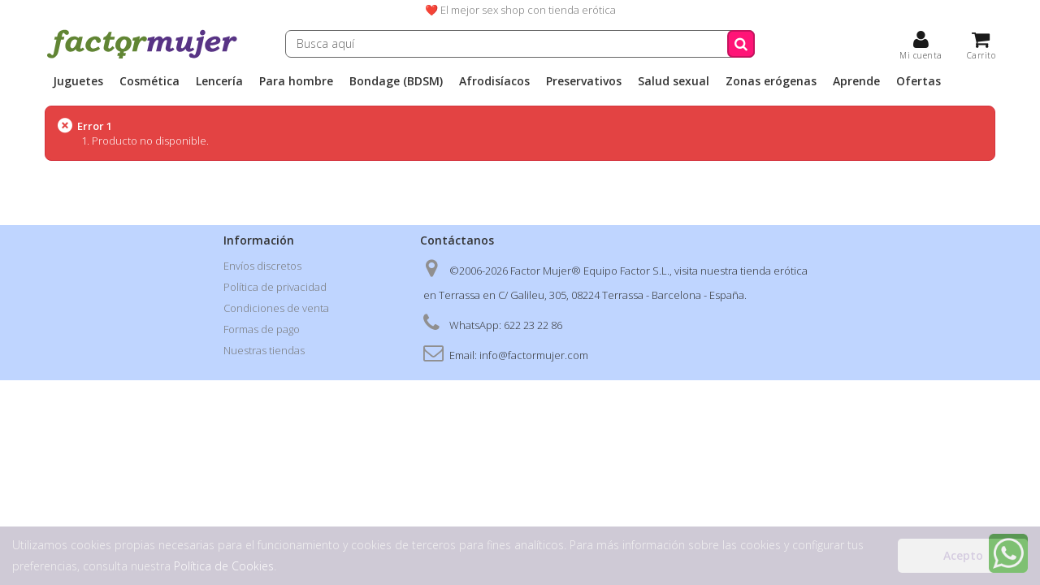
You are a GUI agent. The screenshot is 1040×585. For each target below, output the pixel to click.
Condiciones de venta (276, 308)
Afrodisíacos (494, 81)
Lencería (219, 81)
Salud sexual (673, 81)
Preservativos (584, 81)
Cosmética (149, 81)
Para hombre (296, 81)
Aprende (856, 81)
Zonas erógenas (771, 81)
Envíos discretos (262, 265)
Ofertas (918, 81)
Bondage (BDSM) (396, 81)
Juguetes (78, 81)
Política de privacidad (275, 287)
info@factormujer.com (533, 355)
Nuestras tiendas (264, 350)
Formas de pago (261, 329)
